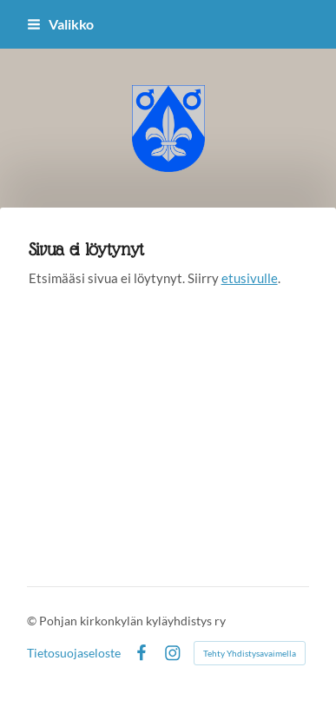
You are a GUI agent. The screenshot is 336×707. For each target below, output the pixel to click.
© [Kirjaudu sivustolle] (33, 620)
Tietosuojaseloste (74, 653)
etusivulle (249, 278)
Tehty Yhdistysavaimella (249, 653)
